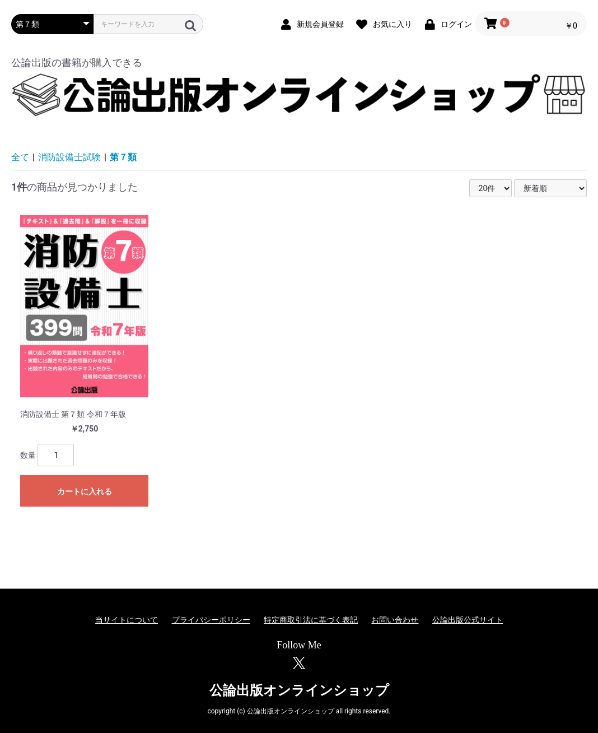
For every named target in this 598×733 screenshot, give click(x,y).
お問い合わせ (394, 619)
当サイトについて (126, 619)
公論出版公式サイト (467, 619)
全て (20, 157)
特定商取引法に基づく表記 (311, 619)
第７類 (123, 157)
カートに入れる (84, 491)
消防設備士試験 (69, 157)
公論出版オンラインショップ (299, 690)
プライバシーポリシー (211, 619)
